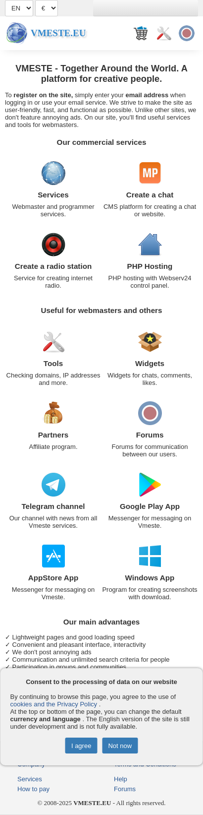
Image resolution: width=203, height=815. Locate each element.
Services (53, 194)
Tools (53, 363)
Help (120, 779)
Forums (150, 435)
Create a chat (150, 194)
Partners (53, 435)
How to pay (33, 789)
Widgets (149, 363)
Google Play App (150, 506)
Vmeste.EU (58, 33)
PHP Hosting (150, 266)
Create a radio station (53, 266)
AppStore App (53, 577)
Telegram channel (53, 506)
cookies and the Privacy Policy (54, 704)
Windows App (150, 577)
